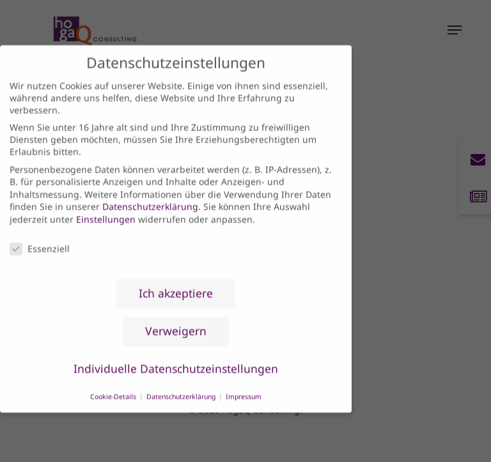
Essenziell (40, 236)
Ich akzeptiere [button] (176, 281)
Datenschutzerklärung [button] (181, 384)
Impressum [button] (243, 384)
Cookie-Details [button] (114, 384)
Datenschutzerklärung (150, 195)
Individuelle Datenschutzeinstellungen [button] (176, 356)
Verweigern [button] (176, 319)
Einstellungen (106, 207)
